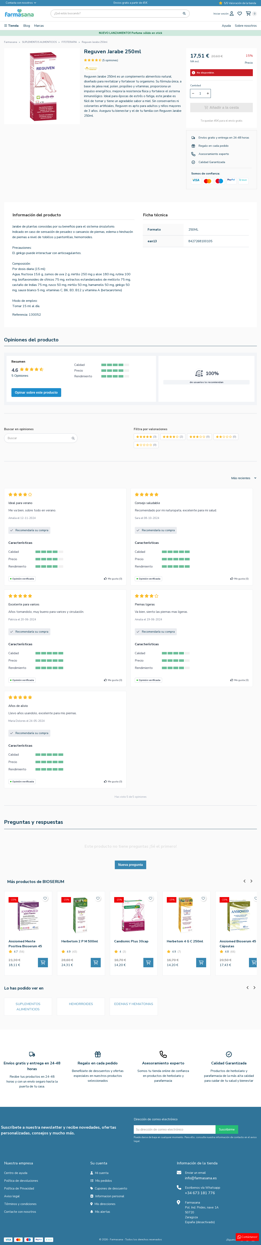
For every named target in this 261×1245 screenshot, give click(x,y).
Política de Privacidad (19, 1188)
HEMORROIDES (81, 1004)
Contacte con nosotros (20, 1212)
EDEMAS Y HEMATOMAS (133, 1004)
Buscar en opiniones (19, 429)
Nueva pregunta (130, 864)
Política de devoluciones (21, 1181)
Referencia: (20, 314)
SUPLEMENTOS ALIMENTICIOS (28, 1007)
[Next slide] (251, 881)
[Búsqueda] (120, 14)
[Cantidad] (200, 93)
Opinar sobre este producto (36, 392)
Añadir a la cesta (221, 108)
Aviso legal (12, 1196)
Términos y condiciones (20, 1204)
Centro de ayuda (15, 1173)
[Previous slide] (244, 881)
